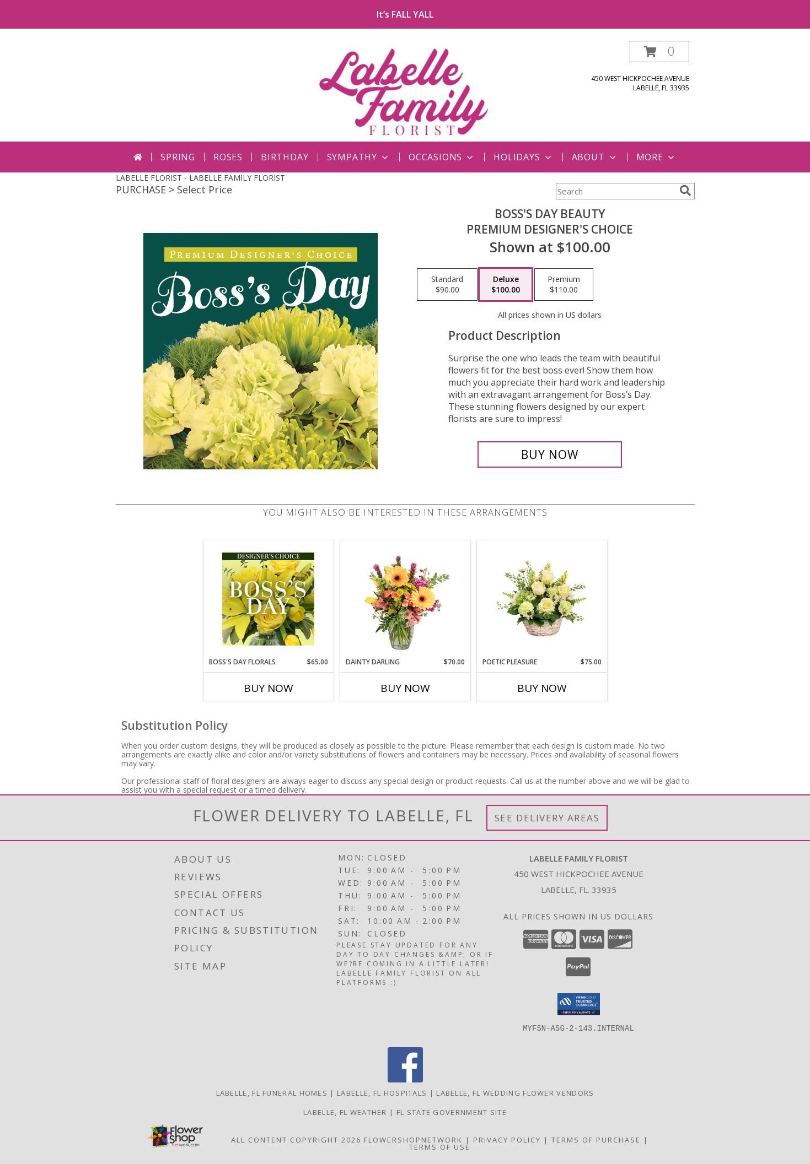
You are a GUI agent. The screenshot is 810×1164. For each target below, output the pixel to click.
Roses (228, 157)
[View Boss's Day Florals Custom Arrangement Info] (268, 598)
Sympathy (358, 157)
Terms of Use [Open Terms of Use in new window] (439, 1147)
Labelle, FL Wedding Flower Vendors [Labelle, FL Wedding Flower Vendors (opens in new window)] (515, 1093)
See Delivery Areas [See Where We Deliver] (547, 817)
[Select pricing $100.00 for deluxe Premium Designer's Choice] (506, 285)
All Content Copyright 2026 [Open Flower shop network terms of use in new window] (296, 1140)
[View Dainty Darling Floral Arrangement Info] (405, 598)
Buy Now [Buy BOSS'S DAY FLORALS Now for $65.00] (268, 688)
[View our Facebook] (405, 1079)
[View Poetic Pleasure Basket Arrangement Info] (542, 599)
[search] (685, 191)
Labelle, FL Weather (345, 1112)
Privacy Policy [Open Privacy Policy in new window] (507, 1140)
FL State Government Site (451, 1112)
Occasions (442, 157)
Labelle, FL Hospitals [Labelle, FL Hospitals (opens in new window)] (382, 1093)
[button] (659, 51)
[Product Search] (615, 191)
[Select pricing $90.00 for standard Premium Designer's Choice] (447, 285)
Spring (177, 157)
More (656, 157)
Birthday (284, 157)
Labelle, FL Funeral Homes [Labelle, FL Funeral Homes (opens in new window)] (272, 1093)
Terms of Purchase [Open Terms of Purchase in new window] (596, 1140)
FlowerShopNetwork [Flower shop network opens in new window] (413, 1140)
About (595, 157)
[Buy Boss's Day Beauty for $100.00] (550, 454)
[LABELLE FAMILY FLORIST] (406, 91)
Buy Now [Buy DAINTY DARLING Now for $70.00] (405, 688)
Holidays (523, 157)
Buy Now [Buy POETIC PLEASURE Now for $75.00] (542, 688)
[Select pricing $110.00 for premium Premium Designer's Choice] (564, 285)
